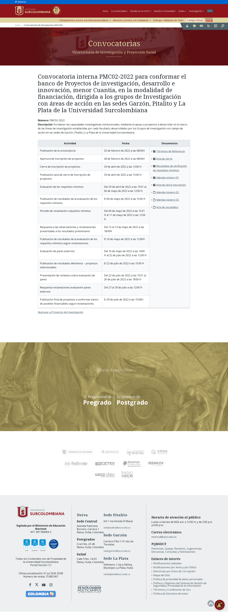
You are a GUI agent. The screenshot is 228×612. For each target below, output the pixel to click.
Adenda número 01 (167, 178)
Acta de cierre (164, 159)
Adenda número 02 (167, 193)
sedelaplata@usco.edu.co (117, 574)
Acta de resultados (167, 207)
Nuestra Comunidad (165, 11)
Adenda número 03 (167, 200)
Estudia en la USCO (141, 11)
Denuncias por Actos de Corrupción (174, 571)
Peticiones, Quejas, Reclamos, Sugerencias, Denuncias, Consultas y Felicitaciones (176, 550)
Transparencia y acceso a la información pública (85, 20)
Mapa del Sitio (161, 575)
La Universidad (119, 11)
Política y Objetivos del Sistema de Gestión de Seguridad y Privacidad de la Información (179, 585)
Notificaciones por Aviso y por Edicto (174, 568)
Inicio (105, 11)
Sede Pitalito (115, 515)
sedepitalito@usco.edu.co (117, 528)
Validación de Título (173, 20)
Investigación (196, 11)
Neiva (82, 515)
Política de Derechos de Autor (170, 594)
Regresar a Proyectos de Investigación (60, 313)
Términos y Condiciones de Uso (172, 590)
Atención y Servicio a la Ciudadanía (132, 20)
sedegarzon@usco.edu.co (117, 551)
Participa (157, 20)
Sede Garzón (115, 535)
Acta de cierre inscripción (171, 185)
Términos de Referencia (170, 151)
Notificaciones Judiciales (167, 564)
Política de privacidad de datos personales (178, 579)
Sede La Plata (116, 558)
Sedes (183, 11)
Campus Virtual (195, 20)
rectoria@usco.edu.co (164, 537)
